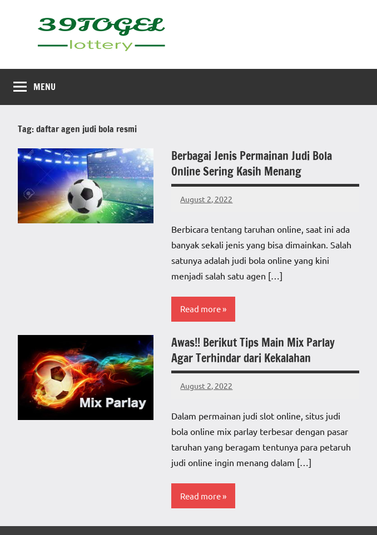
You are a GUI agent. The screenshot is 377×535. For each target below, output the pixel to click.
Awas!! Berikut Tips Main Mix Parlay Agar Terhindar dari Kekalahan (253, 350)
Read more (200, 308)
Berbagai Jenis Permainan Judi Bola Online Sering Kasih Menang (251, 163)
